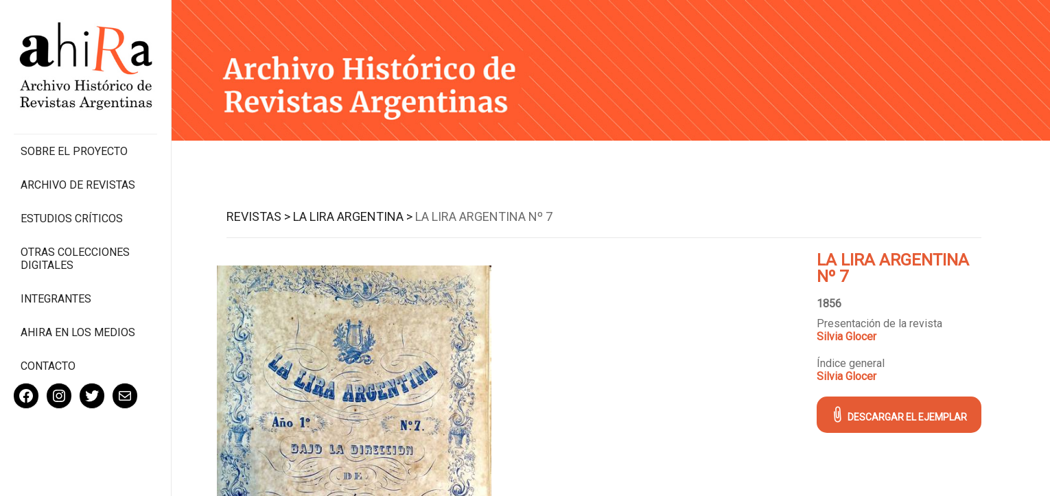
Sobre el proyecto (74, 151)
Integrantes (56, 298)
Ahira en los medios (78, 332)
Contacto (48, 366)
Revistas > (258, 216)
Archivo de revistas (78, 184)
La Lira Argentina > (352, 216)
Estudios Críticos (72, 218)
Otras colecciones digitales (75, 259)
